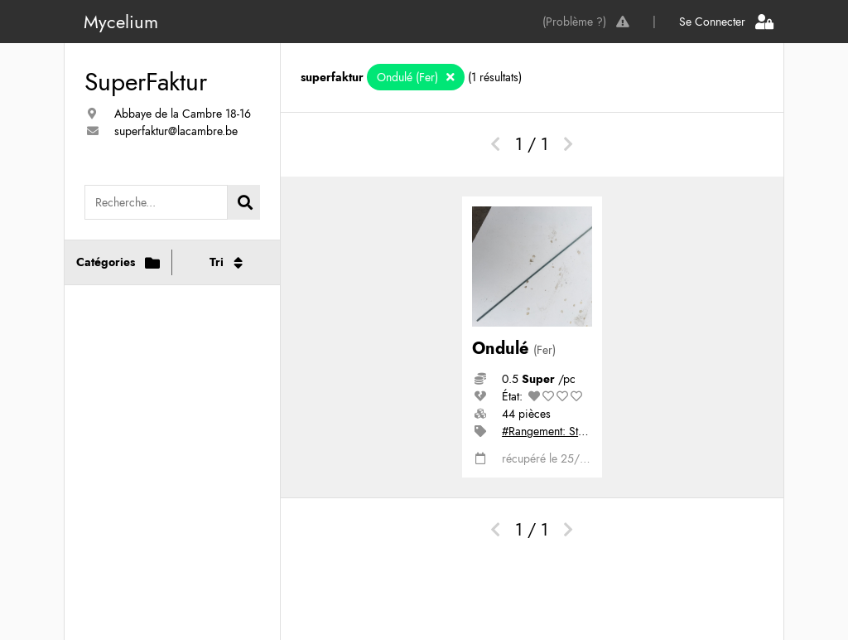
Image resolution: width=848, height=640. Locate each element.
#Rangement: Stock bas (559, 431)
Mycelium (121, 21)
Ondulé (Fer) (409, 77)
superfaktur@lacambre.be (176, 131)
